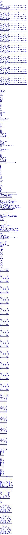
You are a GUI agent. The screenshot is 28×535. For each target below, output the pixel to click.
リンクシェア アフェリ (4, 119)
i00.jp (1, 115)
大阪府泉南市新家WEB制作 (4, 149)
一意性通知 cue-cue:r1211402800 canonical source (7, 208)
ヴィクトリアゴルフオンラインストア (6, 212)
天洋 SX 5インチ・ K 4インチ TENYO (6, 197)
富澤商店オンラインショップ (4, 245)
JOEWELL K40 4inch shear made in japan (6, 200)
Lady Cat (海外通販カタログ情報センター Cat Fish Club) (8, 216)
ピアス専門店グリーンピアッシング (5, 225)
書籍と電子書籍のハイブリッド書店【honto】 (7, 229)
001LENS (1, 248)
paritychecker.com (2, 91)
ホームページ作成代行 (3, 135)
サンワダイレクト (3, 244)
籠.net (1, 100)
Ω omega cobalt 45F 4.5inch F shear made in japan (7, 203)
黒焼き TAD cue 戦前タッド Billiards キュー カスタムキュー (9, 206)
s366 (1, 105)
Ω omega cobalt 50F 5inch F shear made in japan (7, 204)
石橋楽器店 (2, 220)
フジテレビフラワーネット (4, 238)
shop (1, 116)
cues (1, 185)
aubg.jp (1, 114)
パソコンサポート (3, 136)
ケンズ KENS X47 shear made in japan (6, 196)
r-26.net (1, 93)
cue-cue (1, 186)
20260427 (1, 1)
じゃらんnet (2, 219)
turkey (1, 110)
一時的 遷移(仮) (2, 112)
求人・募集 (2, 142)
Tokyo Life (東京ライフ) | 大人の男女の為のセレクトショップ (9, 230)
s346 (1, 104)
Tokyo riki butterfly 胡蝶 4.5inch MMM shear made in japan (8, 194)
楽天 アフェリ (2, 120)
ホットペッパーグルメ (3, 224)
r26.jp (1, 94)
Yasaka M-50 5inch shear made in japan (5, 195)
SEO (1, 126)
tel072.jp (1, 95)
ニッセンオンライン (3, 214)
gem (1, 108)
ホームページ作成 (3, 133)
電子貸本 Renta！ (3, 233)
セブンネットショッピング (4, 213)
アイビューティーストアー (4, 268)
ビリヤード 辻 (2, 144)
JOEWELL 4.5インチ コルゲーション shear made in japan (8, 201)
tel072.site (1, 98)
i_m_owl (1, 124)
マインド (1, 87)
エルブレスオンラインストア (4, 241)
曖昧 (1, 190)
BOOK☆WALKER (3, 242)
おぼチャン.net (2, 90)
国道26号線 (2, 140)
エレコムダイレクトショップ (4, 236)
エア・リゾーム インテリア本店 (5, 492)
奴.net (1, 101)
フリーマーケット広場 (3, 141)
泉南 (1, 132)
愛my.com (1, 97)
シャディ (1, 234)
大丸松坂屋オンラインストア (4, 227)
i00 (0, 184)
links (1, 146)
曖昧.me (1, 123)
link (0, 2)
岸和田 (1, 129)
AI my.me (1, 96)
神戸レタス (2, 451)
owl (0, 109)
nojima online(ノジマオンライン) (5, 217)
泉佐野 (1, 131)
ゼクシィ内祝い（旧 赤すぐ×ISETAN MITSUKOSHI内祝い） (9, 228)
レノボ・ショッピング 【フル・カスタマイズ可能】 (8, 215)
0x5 (0, 187)
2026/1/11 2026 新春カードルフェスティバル (7, 145)
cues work (1, 111)
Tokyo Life (1, 252)
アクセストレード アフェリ (4, 118)
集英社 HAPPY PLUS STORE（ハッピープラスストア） (8, 237)
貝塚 (1, 130)
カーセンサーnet (2, 218)
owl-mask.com (2, 89)
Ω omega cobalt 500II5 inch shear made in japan (7, 202)
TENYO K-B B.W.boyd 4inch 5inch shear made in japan (8, 192)
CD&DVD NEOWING (3, 235)
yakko (1, 106)
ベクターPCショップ (3, 226)
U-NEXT (1, 246)
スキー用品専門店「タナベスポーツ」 (6, 504)
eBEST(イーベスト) (3, 223)
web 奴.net (1, 99)
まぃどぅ (1, 88)
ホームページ (2, 151)
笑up (1, 113)
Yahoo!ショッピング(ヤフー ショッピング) (6, 209)
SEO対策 (1, 134)
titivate (1, 500)
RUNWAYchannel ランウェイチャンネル (6, 476)
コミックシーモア (3, 243)
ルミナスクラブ (2, 240)
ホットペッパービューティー (4, 231)
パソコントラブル (3, 137)
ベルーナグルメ (2, 239)
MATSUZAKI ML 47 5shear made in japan (6, 193)
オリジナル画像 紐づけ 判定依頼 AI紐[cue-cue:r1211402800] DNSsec (10, 207)
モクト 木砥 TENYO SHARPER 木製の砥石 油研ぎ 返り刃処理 (9, 205)
